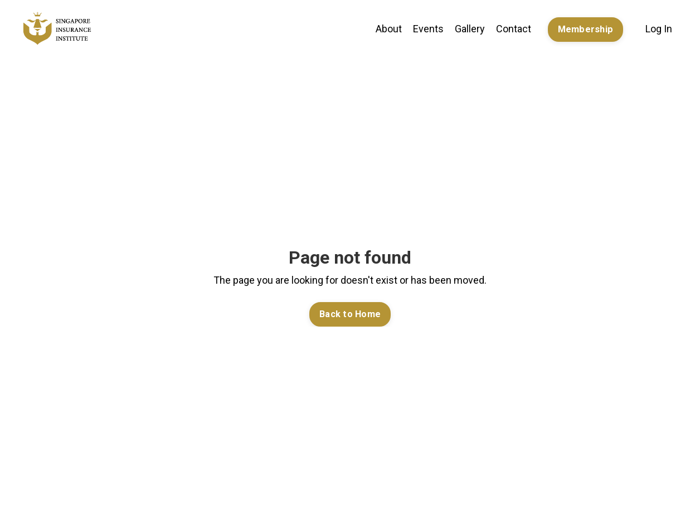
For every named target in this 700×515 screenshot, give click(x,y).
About (389, 29)
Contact (513, 29)
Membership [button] (586, 29)
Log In (658, 29)
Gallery (470, 29)
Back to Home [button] (350, 314)
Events (428, 29)
